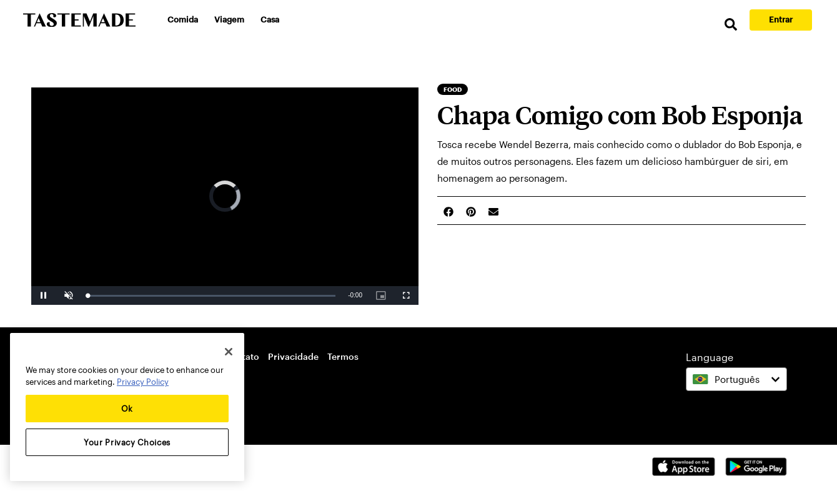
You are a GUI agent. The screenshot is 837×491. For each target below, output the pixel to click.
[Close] (228, 351)
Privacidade (293, 356)
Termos (343, 356)
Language (709, 357)
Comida (182, 19)
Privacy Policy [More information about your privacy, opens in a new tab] (143, 382)
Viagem (229, 19)
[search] (730, 24)
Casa (269, 19)
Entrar (781, 19)
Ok (127, 409)
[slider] (211, 296)
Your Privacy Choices (127, 442)
